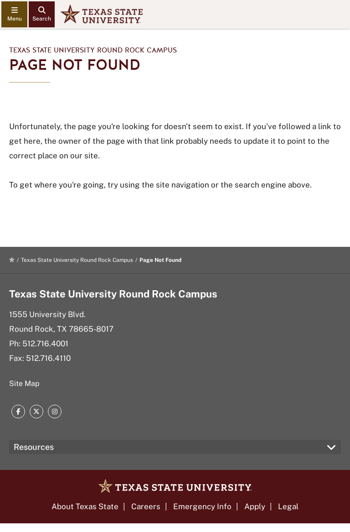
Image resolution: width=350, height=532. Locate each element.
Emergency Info (202, 506)
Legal (288, 506)
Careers (145, 506)
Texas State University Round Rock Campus (93, 50)
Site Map (24, 383)
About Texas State (84, 506)
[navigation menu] (14, 14)
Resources (34, 447)
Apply (254, 506)
